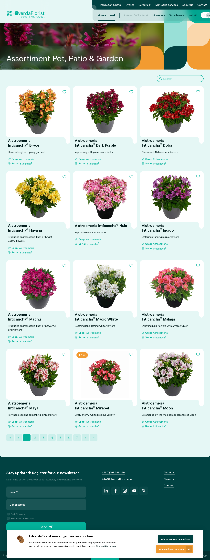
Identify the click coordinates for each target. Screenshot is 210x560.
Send (43, 527)
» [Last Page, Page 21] (94, 438)
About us (187, 4)
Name (14, 491)
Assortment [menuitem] (102, 15)
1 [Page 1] (26, 438)
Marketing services (167, 4)
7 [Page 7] (77, 438)
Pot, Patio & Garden (20, 518)
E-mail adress (18, 504)
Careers (143, 4)
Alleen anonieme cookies (175, 539)
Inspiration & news (111, 4)
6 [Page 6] (69, 438)
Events (130, 4)
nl (200, 14)
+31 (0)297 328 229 (113, 472)
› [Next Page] (85, 438)
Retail (189, 15)
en (204, 14)
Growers (154, 15)
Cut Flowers (16, 514)
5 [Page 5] (60, 438)
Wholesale (172, 15)
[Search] (180, 78)
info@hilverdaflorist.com (117, 478)
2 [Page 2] (35, 438)
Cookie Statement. (106, 546)
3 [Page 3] (43, 438)
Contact (202, 4)
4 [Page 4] (52, 438)
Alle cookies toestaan (171, 549)
